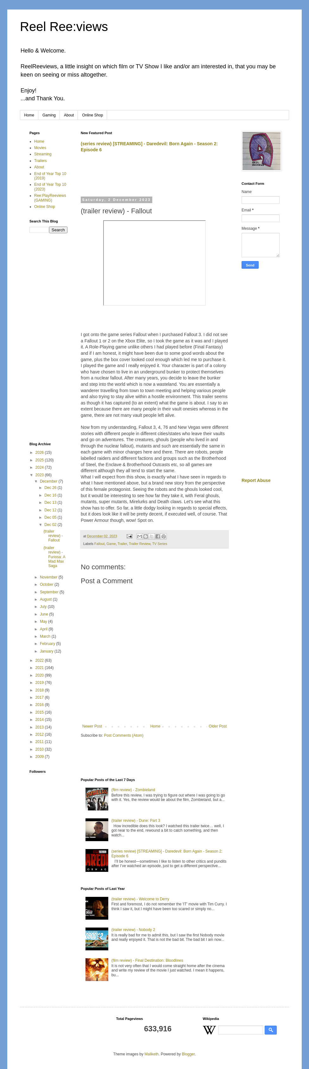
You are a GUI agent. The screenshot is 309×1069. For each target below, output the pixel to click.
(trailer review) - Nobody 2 (133, 930)
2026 (40, 452)
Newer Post (92, 726)
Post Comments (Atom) (123, 735)
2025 (40, 460)
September (50, 592)
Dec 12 (50, 510)
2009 (40, 756)
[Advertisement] (155, 177)
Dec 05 (50, 517)
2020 (40, 675)
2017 (40, 697)
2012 (40, 734)
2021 (40, 668)
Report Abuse (256, 480)
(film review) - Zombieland (133, 790)
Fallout (99, 544)
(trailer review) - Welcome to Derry (140, 899)
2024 (40, 467)
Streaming (43, 154)
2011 (40, 742)
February (48, 643)
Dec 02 (50, 524)
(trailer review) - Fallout (53, 536)
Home (29, 115)
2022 (40, 660)
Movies (40, 148)
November (49, 577)
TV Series (159, 544)
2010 (40, 749)
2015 (40, 712)
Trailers (40, 161)
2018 (40, 690)
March (46, 636)
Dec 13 (50, 502)
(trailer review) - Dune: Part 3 (135, 820)
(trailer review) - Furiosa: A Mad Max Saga (54, 557)
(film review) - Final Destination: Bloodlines (147, 960)
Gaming (49, 115)
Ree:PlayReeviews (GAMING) (50, 197)
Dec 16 (50, 495)
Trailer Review (139, 544)
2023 (40, 475)
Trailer (122, 544)
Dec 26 (50, 487)
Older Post (218, 726)
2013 (40, 727)
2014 (40, 719)
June (44, 614)
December (49, 481)
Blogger (188, 1054)
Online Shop (92, 115)
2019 (40, 682)
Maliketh (151, 1054)
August (46, 599)
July (44, 606)
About (69, 115)
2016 (40, 705)
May (44, 621)
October (47, 584)
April (44, 629)
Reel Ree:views (64, 27)
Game (111, 544)
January (47, 651)
